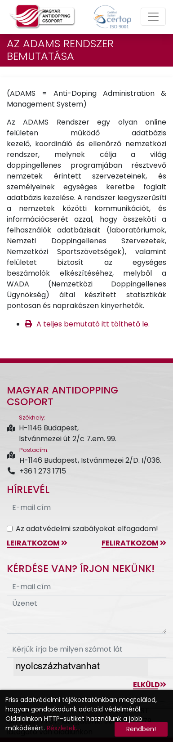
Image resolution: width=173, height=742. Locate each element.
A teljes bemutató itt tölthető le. (93, 324)
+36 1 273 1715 (36, 471)
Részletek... (63, 728)
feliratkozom (134, 543)
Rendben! (141, 728)
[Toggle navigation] (153, 17)
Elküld (149, 684)
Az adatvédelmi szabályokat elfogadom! (87, 528)
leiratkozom (37, 543)
